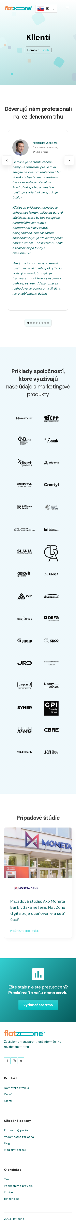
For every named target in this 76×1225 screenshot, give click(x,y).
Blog (7, 1143)
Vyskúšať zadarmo (38, 1005)
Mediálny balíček (15, 1150)
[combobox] (46, 9)
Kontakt (9, 1192)
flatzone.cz (11, 1199)
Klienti (8, 1101)
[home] (17, 8)
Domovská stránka (16, 1088)
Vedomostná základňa (19, 1137)
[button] (67, 8)
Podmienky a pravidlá (18, 1186)
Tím (6, 1179)
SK (43, 8)
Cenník (8, 1094)
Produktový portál (16, 1130)
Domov (32, 50)
